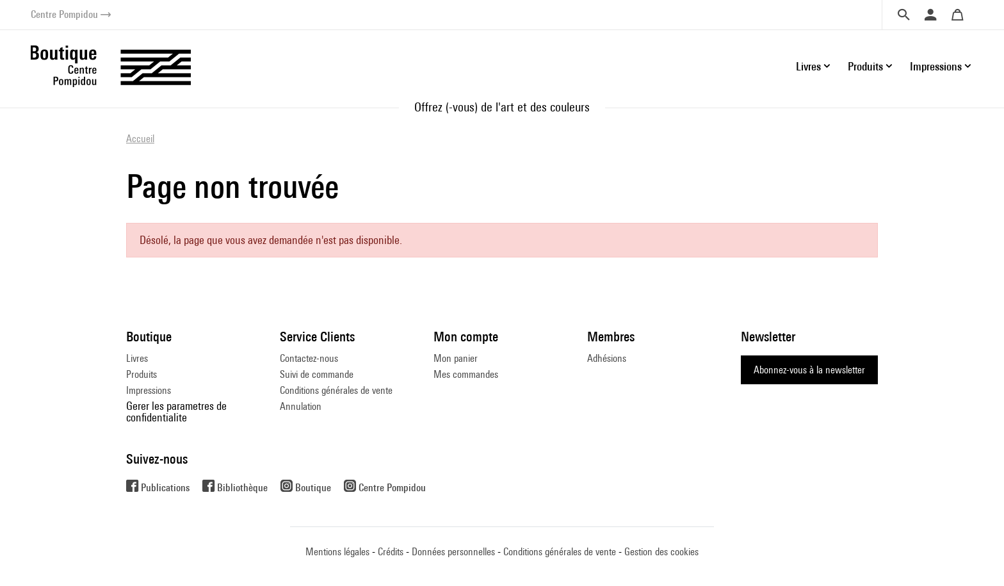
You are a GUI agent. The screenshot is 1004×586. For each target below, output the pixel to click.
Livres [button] (808, 66)
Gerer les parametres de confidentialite (176, 411)
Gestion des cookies (661, 552)
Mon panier (455, 358)
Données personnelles (453, 552)
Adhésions (606, 358)
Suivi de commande (316, 374)
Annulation (300, 406)
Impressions (148, 390)
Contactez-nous (309, 358)
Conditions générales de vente (336, 390)
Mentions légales (337, 552)
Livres (137, 358)
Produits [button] (865, 66)
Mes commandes (465, 374)
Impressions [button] (936, 66)
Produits (141, 374)
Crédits (390, 552)
